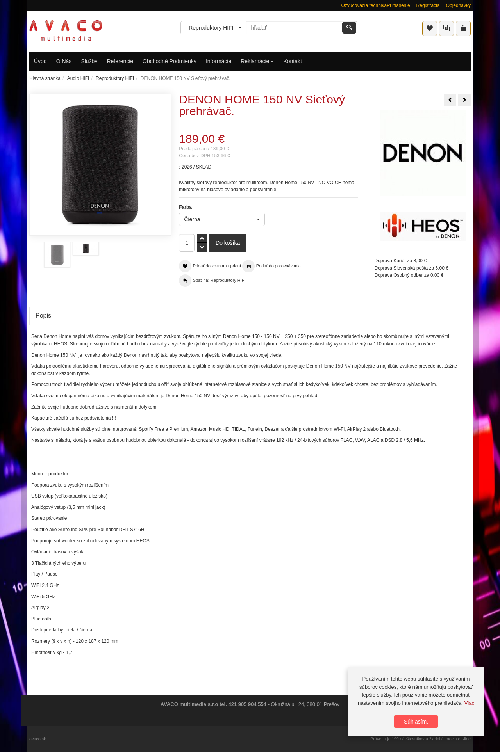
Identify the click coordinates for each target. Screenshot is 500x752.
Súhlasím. (416, 721)
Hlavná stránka (45, 78)
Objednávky (458, 5)
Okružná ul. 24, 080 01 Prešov (305, 704)
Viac (469, 703)
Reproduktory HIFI (115, 78)
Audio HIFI (78, 78)
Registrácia (428, 5)
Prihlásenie (398, 5)
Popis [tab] (43, 315)
